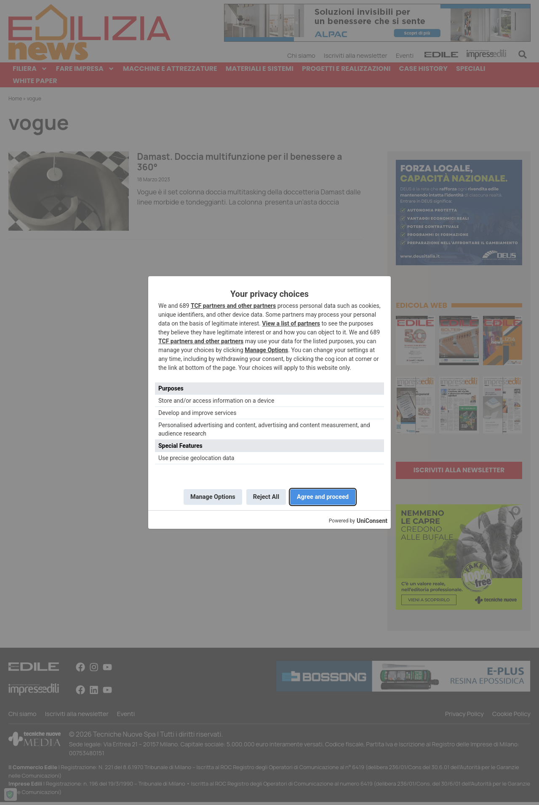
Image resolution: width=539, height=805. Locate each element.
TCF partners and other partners (233, 304)
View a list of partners (291, 321)
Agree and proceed (329, 497)
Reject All (265, 497)
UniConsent (372, 523)
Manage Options (266, 348)
